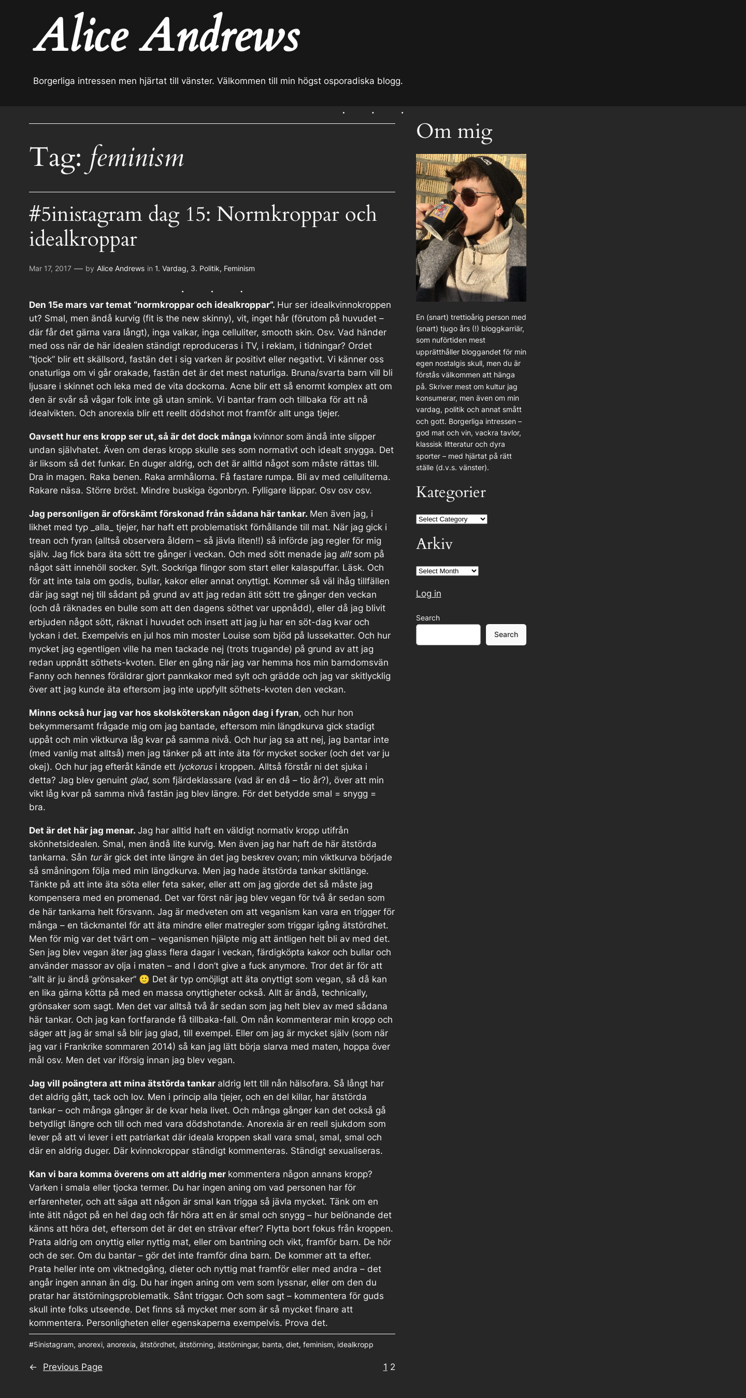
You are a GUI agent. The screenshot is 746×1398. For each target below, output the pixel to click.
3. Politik (205, 268)
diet (292, 1344)
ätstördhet (157, 1344)
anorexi (90, 1344)
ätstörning (196, 1344)
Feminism (239, 268)
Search (428, 617)
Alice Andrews (121, 268)
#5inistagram (51, 1344)
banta (272, 1344)
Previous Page (66, 1367)
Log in (428, 593)
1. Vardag (171, 268)
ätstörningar (238, 1344)
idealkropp (355, 1344)
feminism (318, 1344)
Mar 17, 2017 (50, 268)
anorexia (121, 1344)
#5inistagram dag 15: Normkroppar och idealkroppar (203, 227)
